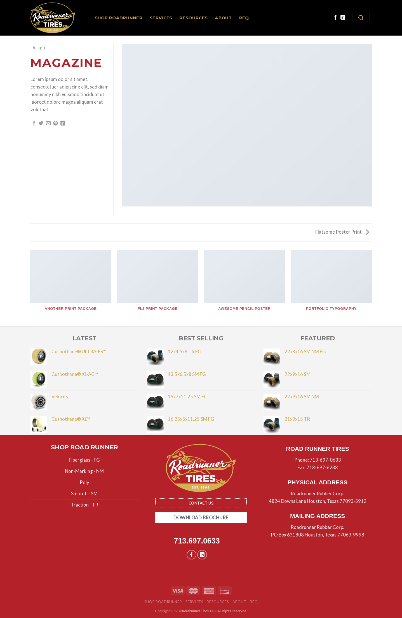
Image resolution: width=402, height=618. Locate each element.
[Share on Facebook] (34, 123)
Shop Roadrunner (119, 17)
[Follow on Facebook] (335, 17)
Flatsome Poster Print (342, 232)
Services (161, 17)
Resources (193, 17)
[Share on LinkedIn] (62, 123)
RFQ (244, 17)
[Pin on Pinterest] (55, 123)
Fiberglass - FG (84, 460)
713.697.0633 (197, 541)
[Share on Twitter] (41, 123)
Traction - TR (84, 505)
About (223, 17)
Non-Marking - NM (84, 471)
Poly (84, 482)
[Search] (360, 18)
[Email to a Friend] (48, 123)
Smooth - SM (84, 493)
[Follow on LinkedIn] (342, 17)
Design (37, 47)
